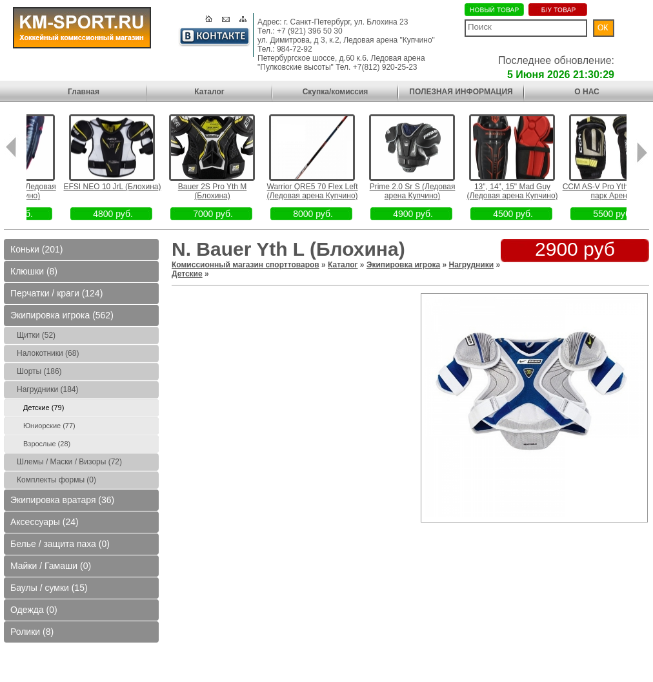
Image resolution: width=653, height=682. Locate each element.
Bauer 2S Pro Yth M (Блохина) (235, 191)
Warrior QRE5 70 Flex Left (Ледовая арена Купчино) (335, 191)
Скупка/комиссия (335, 91)
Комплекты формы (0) (56, 479)
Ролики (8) (32, 631)
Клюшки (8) (33, 271)
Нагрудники (471, 264)
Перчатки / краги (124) (56, 293)
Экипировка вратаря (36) (62, 500)
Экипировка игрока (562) (62, 315)
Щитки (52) (36, 335)
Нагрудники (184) (48, 389)
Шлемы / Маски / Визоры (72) (69, 461)
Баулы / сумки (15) (49, 588)
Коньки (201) (36, 249)
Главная (83, 91)
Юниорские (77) (49, 425)
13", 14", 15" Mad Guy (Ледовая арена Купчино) (535, 191)
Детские (187, 273)
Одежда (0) (33, 609)
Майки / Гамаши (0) (50, 566)
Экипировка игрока (403, 264)
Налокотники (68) (48, 353)
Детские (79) (43, 407)
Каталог (209, 91)
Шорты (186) (39, 371)
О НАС (586, 91)
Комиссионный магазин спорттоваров (245, 264)
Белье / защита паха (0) (60, 544)
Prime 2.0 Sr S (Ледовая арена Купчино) (436, 191)
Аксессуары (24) (44, 522)
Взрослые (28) (46, 444)
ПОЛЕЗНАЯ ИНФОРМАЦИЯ (460, 91)
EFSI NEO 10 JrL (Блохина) (136, 186)
